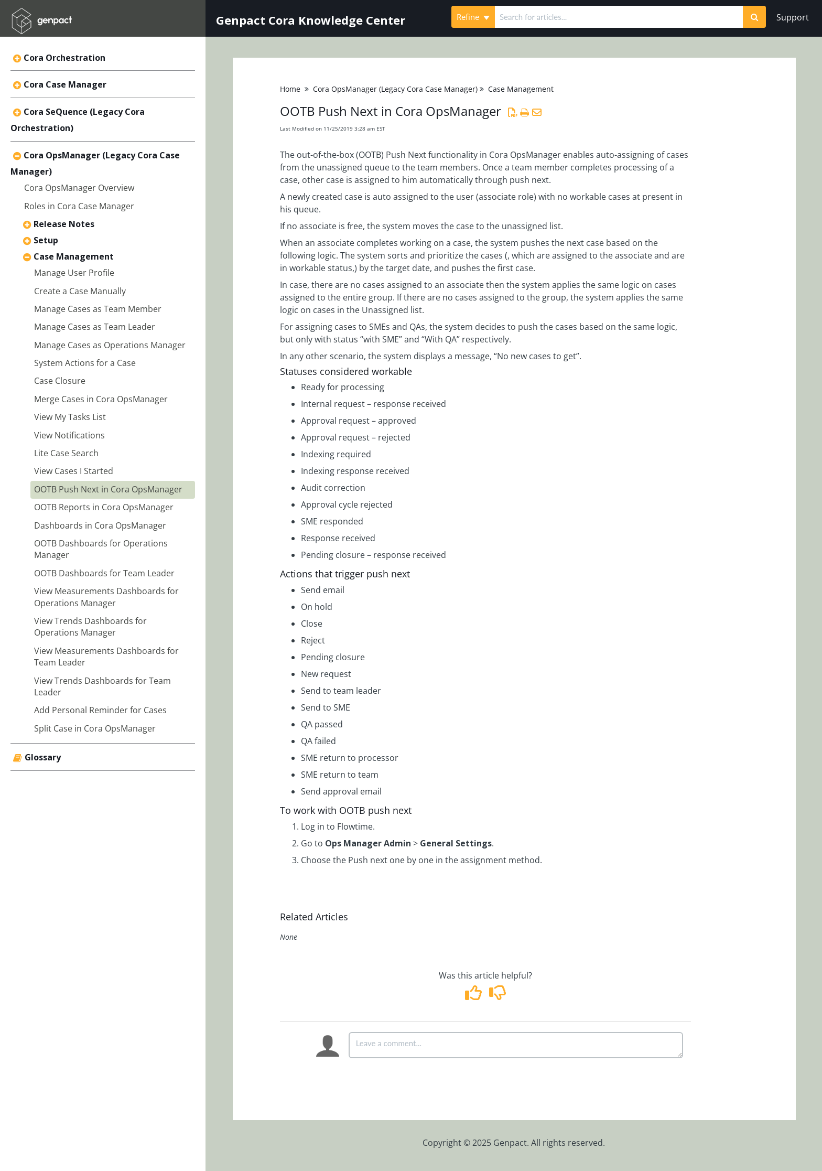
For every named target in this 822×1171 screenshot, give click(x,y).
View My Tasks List (70, 417)
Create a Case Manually (80, 291)
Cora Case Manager (65, 84)
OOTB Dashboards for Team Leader (104, 573)
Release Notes (64, 224)
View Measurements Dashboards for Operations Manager (106, 596)
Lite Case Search (66, 453)
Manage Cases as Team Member (97, 309)
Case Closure (59, 380)
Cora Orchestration (64, 57)
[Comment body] (516, 1045)
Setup (46, 240)
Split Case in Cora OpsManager (95, 728)
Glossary (43, 757)
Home (290, 89)
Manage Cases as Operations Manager (110, 345)
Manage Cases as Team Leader (94, 326)
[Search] (754, 17)
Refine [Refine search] (473, 17)
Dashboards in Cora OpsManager (100, 525)
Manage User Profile (74, 272)
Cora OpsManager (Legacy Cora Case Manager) (395, 89)
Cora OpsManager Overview (79, 188)
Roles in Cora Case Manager (79, 206)
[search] (618, 17)
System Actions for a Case (85, 363)
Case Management (74, 256)
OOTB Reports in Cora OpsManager (104, 507)
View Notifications (69, 435)
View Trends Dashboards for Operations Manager (90, 626)
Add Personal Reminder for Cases (100, 710)
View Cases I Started (73, 471)
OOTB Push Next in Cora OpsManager (108, 489)
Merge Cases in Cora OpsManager (101, 399)
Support (792, 17)
